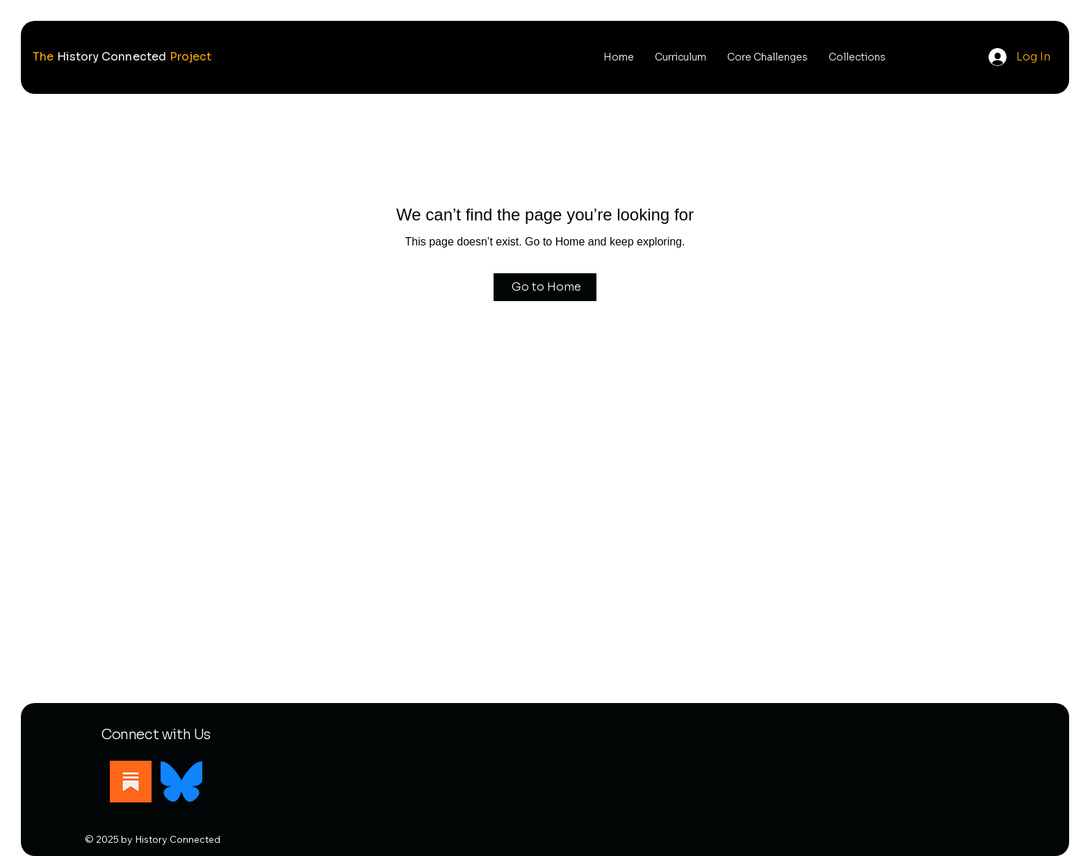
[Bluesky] (181, 781)
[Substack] (131, 781)
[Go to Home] (545, 287)
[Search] (871, 47)
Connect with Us (156, 734)
